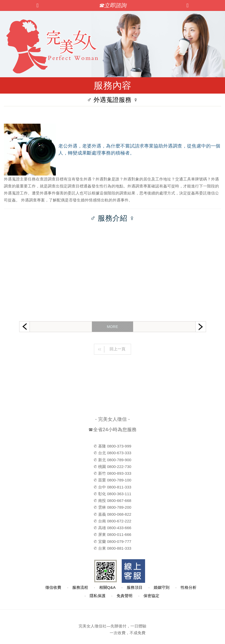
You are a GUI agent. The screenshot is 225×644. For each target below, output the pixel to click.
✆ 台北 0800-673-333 (112, 453)
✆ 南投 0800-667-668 (112, 500)
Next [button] (200, 327)
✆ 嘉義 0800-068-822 (112, 514)
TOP (157, 638)
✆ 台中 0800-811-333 (112, 487)
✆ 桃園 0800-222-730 (112, 466)
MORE (112, 327)
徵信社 (100, 626)
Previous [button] (24, 326)
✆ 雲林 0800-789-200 (112, 507)
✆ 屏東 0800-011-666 (112, 534)
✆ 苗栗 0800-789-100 (112, 480)
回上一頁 (110, 349)
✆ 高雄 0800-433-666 (112, 528)
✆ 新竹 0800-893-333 (112, 473)
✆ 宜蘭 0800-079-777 (112, 541)
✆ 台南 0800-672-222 (112, 521)
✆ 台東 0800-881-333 (112, 548)
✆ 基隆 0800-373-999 (112, 446)
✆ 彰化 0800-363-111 (112, 494)
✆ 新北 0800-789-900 (112, 460)
